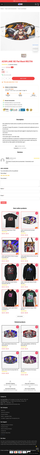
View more (20, 316)
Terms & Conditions (5, 412)
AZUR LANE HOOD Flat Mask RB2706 (10, 369)
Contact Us (3, 430)
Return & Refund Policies (6, 428)
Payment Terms (4, 426)
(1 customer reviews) (12, 64)
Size (3, 69)
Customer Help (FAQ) (5, 432)
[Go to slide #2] (23, 55)
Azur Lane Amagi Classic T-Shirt (9, 230)
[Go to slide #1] (16, 55)
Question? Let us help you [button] (33, 453)
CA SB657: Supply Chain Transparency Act (10, 418)
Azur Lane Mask (22, 8)
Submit (3, 202)
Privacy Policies (4, 414)
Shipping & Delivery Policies (7, 424)
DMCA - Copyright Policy (6, 416)
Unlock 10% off (37, 449)
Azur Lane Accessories (10, 8)
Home (2, 8)
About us (3, 410)
